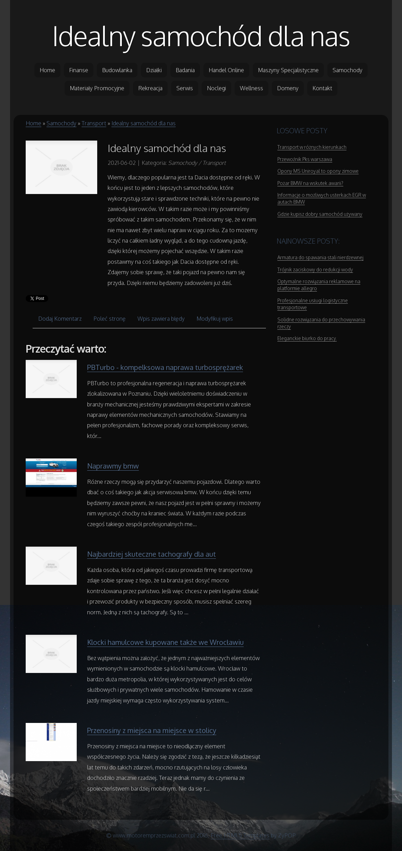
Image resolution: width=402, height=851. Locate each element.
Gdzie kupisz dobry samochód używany (319, 214)
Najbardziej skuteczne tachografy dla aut (151, 553)
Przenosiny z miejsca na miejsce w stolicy (151, 730)
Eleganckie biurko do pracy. (307, 338)
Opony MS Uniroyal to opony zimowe (318, 171)
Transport (94, 123)
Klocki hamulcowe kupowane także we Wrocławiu (165, 642)
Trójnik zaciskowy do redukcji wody (315, 269)
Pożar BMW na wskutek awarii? (310, 183)
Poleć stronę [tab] (109, 318)
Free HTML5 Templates (240, 835)
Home (33, 123)
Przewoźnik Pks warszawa (304, 159)
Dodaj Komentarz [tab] (60, 318)
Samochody (61, 123)
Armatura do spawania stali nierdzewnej (320, 257)
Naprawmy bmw (113, 465)
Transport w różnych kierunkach (311, 147)
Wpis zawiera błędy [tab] (161, 318)
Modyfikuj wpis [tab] (214, 318)
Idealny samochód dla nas (201, 35)
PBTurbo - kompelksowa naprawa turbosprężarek (165, 367)
